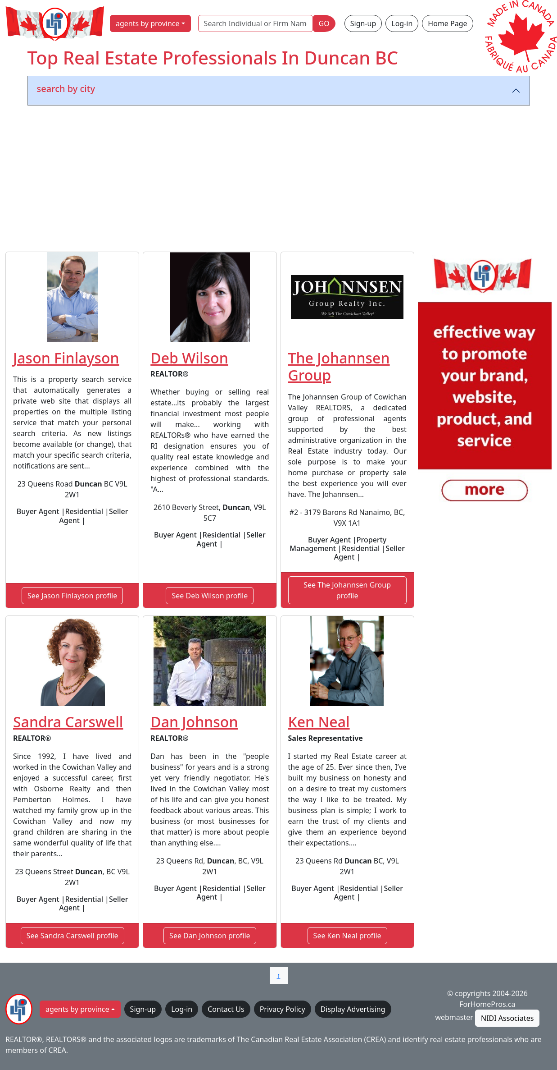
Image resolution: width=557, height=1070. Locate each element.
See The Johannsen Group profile (347, 590)
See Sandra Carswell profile (72, 936)
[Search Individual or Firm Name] (255, 23)
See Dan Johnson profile (209, 936)
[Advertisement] (279, 180)
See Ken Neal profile (347, 936)
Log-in (401, 23)
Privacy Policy (282, 1009)
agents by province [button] (148, 23)
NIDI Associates (507, 1018)
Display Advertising (353, 1009)
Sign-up (363, 23)
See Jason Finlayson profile (72, 596)
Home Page (447, 23)
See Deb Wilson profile (210, 596)
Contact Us (226, 1009)
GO (324, 23)
